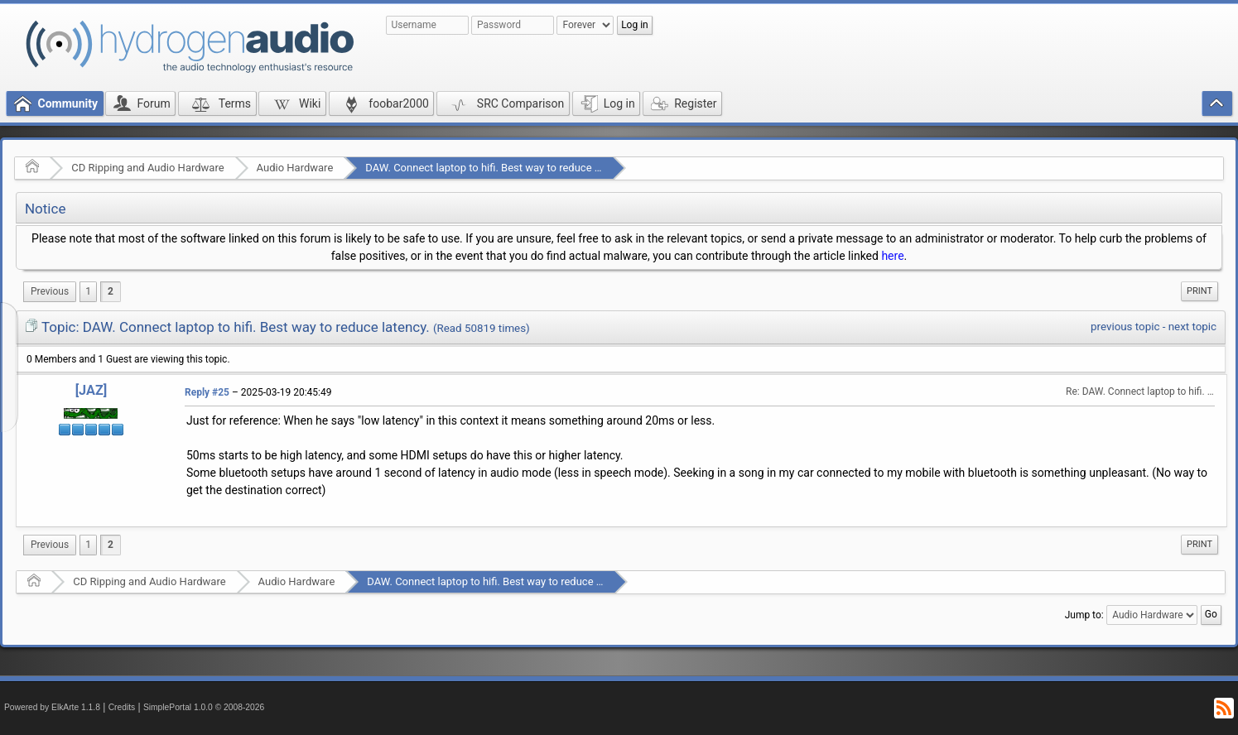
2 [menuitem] (110, 291)
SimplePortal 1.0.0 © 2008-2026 (203, 707)
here (892, 255)
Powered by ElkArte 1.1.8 (52, 707)
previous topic (1125, 326)
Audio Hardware (295, 167)
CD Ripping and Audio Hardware (147, 167)
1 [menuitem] (88, 291)
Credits (122, 707)
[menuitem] (49, 291)
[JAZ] (91, 390)
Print (1199, 291)
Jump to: (1084, 615)
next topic (1192, 326)
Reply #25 (207, 392)
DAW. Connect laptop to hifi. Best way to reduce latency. (498, 167)
